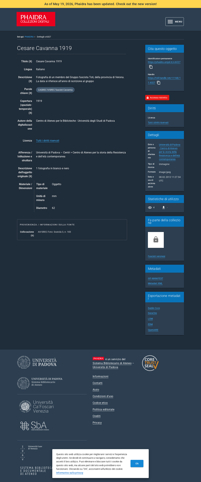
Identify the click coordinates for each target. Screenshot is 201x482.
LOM (150, 318)
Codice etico (100, 402)
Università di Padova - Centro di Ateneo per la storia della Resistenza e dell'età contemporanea (169, 152)
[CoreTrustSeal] (150, 370)
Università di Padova (105, 367)
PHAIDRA (29, 37)
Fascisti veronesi (156, 256)
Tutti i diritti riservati (47, 140)
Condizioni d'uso (103, 396)
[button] (174, 21)
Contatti (98, 383)
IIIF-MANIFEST (155, 278)
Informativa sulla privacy (69, 472)
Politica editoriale (103, 409)
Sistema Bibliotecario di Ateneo (112, 363)
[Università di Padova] (37, 371)
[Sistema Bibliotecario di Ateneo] (41, 392)
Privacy (97, 422)
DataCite (152, 313)
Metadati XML (155, 283)
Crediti (97, 416)
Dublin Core (154, 308)
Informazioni (101, 376)
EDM (150, 324)
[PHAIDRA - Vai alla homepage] (36, 25)
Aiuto (96, 389)
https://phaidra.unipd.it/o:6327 (164, 62)
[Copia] (151, 67)
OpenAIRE (153, 330)
